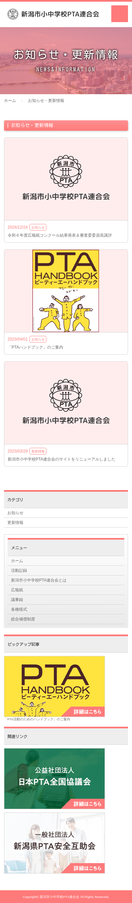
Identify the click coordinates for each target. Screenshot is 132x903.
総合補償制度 (23, 619)
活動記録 (19, 570)
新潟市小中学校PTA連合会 (59, 897)
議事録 (17, 599)
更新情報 (15, 522)
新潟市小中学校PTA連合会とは (39, 580)
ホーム (10, 100)
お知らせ (15, 512)
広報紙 (17, 590)
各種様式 (19, 609)
